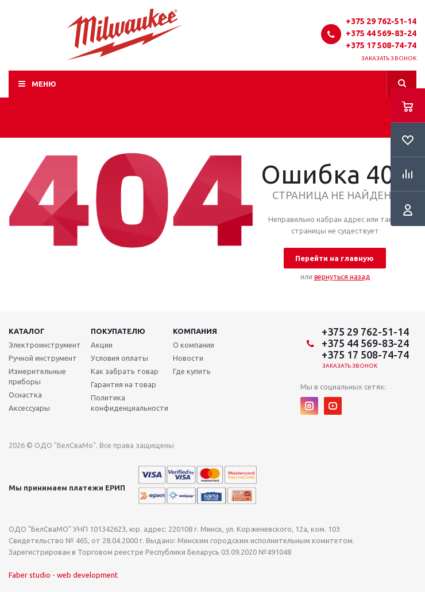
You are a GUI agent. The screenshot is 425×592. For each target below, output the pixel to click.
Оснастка (25, 395)
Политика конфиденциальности (129, 403)
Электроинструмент (45, 345)
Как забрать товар (125, 371)
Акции (102, 345)
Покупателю (118, 331)
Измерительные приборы (37, 376)
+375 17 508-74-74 (381, 45)
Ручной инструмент (43, 358)
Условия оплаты (119, 358)
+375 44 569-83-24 (381, 33)
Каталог (27, 331)
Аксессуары (29, 408)
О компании (193, 345)
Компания (195, 331)
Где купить (192, 371)
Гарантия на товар (123, 384)
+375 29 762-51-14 (381, 21)
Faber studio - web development (63, 575)
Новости (188, 358)
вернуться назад (342, 277)
